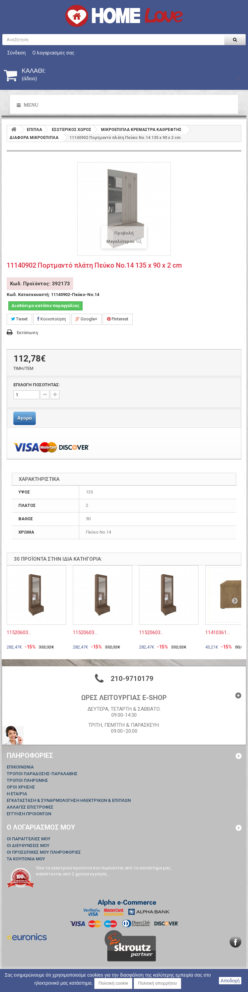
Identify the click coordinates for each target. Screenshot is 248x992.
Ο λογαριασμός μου (41, 827)
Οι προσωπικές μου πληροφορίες (44, 852)
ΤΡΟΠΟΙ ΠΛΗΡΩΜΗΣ (27, 780)
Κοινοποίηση (51, 318)
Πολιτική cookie (113, 983)
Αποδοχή (230, 980)
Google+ (86, 318)
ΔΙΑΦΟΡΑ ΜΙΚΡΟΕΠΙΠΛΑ (33, 137)
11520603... (19, 632)
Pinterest (117, 318)
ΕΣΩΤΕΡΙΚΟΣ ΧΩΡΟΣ (71, 129)
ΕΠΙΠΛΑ (34, 129)
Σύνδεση (16, 52)
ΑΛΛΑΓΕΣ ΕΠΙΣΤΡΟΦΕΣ (30, 807)
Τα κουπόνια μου (26, 858)
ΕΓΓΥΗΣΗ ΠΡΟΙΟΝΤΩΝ (29, 813)
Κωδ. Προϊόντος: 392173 (40, 284)
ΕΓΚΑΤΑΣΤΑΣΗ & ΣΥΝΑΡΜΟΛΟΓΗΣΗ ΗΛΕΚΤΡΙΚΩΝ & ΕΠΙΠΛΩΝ (69, 800)
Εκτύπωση (27, 332)
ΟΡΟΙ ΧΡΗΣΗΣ (21, 787)
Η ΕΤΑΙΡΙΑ (17, 793)
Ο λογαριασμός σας (53, 52)
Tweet (19, 318)
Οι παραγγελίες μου (28, 838)
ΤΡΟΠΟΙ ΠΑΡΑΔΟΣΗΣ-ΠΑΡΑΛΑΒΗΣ (42, 773)
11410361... (217, 632)
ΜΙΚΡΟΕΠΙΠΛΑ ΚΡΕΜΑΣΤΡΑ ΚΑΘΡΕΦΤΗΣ (141, 129)
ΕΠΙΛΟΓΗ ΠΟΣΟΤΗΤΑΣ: (36, 384)
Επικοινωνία (20, 766)
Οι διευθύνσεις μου (28, 845)
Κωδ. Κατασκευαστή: (28, 294)
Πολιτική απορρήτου (157, 983)
